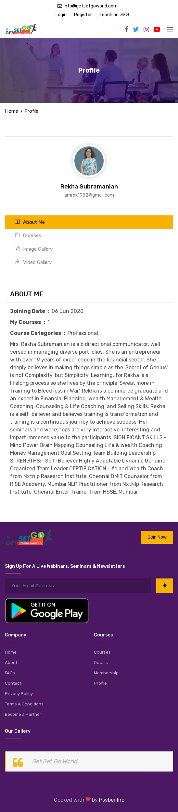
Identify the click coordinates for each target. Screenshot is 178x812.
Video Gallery (33, 262)
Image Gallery (34, 249)
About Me (30, 222)
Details (101, 662)
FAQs (10, 672)
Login (61, 14)
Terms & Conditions (24, 704)
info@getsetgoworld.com (87, 6)
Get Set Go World (55, 761)
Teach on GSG (114, 14)
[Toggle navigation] (170, 29)
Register (83, 14)
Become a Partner (23, 714)
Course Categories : (39, 333)
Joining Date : (31, 311)
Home (11, 111)
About (11, 662)
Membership (106, 672)
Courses (28, 235)
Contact (13, 683)
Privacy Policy (19, 693)
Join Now (157, 537)
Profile (100, 683)
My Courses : (28, 322)
